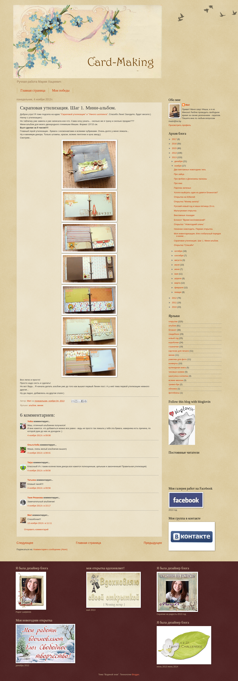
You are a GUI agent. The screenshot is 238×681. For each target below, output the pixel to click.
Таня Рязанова (35, 497)
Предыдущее (153, 543)
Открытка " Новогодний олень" (189, 224)
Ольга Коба (33, 445)
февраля (179, 287)
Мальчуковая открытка (185, 210)
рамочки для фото (178, 359)
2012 (174, 298)
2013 (174, 157)
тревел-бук (174, 384)
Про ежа (178, 183)
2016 (174, 143)
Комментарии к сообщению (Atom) (50, 549)
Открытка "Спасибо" (184, 245)
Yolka (30, 421)
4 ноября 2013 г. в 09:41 (39, 453)
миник (40, 405)
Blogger (135, 674)
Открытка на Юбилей (184, 197)
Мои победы (61, 90)
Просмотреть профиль (180, 125)
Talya (30, 462)
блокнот (172, 330)
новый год (173, 338)
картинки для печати (179, 351)
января (178, 292)
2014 (174, 153)
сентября (179, 255)
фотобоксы (174, 393)
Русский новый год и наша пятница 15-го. (194, 206)
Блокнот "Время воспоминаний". (190, 220)
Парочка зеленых (182, 188)
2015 (174, 148)
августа (178, 260)
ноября (178, 166)
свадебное (174, 334)
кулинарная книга (177, 367)
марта (177, 283)
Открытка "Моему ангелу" (186, 201)
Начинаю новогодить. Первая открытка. (193, 229)
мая (176, 274)
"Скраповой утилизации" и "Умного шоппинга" (84, 114)
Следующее (25, 543)
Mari (29, 515)
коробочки (174, 342)
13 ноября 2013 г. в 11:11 (39, 523)
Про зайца (179, 174)
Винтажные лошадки (184, 215)
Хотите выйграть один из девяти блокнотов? (196, 192)
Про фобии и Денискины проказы (190, 179)
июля (177, 265)
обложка (173, 388)
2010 (174, 307)
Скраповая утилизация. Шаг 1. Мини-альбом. (196, 240)
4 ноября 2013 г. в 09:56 (39, 470)
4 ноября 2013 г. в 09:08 (39, 435)
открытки (173, 321)
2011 (174, 302)
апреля (178, 278)
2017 (174, 139)
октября (178, 251)
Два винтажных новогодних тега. (190, 169)
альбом (32, 405)
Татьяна (31, 480)
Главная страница (32, 90)
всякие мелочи (176, 380)
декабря (178, 161)
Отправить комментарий (36, 529)
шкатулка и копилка (178, 376)
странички (174, 346)
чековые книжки (176, 372)
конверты (173, 363)
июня (177, 269)
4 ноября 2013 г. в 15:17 (39, 505)
